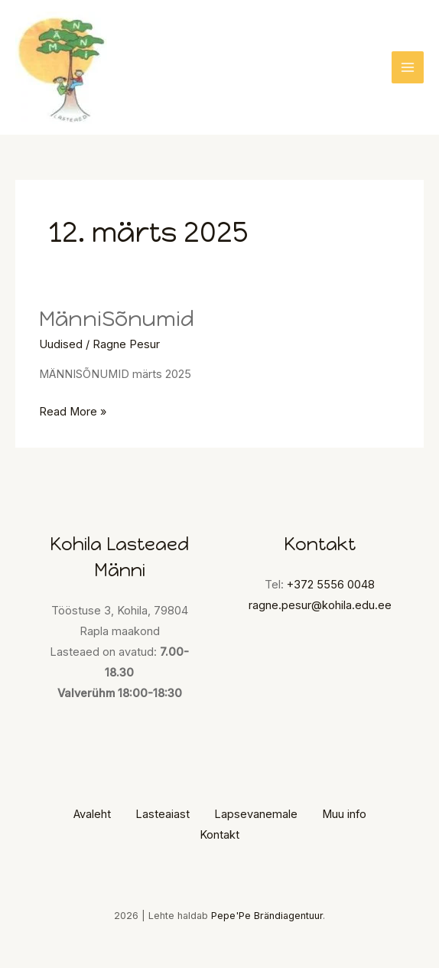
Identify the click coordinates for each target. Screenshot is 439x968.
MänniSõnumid (116, 318)
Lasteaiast (162, 814)
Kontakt (219, 835)
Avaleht (92, 814)
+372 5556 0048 (331, 585)
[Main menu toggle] (408, 67)
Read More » (72, 410)
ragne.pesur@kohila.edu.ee (320, 605)
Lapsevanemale (256, 814)
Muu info (344, 814)
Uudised (61, 344)
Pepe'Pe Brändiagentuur (267, 915)
